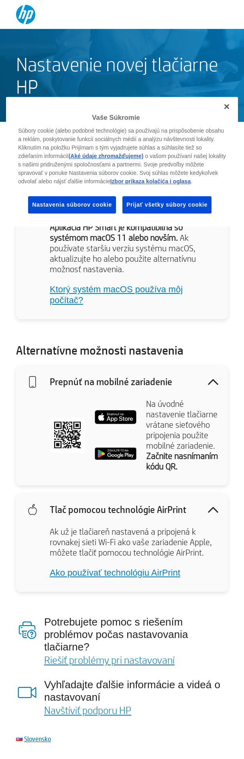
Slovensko (37, 738)
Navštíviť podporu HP (87, 710)
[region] (122, 161)
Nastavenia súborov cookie (72, 204)
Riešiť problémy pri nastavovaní (109, 659)
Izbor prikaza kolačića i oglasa (150, 181)
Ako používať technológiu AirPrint (115, 573)
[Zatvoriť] (227, 106)
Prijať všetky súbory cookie (166, 204)
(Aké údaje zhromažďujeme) (106, 156)
